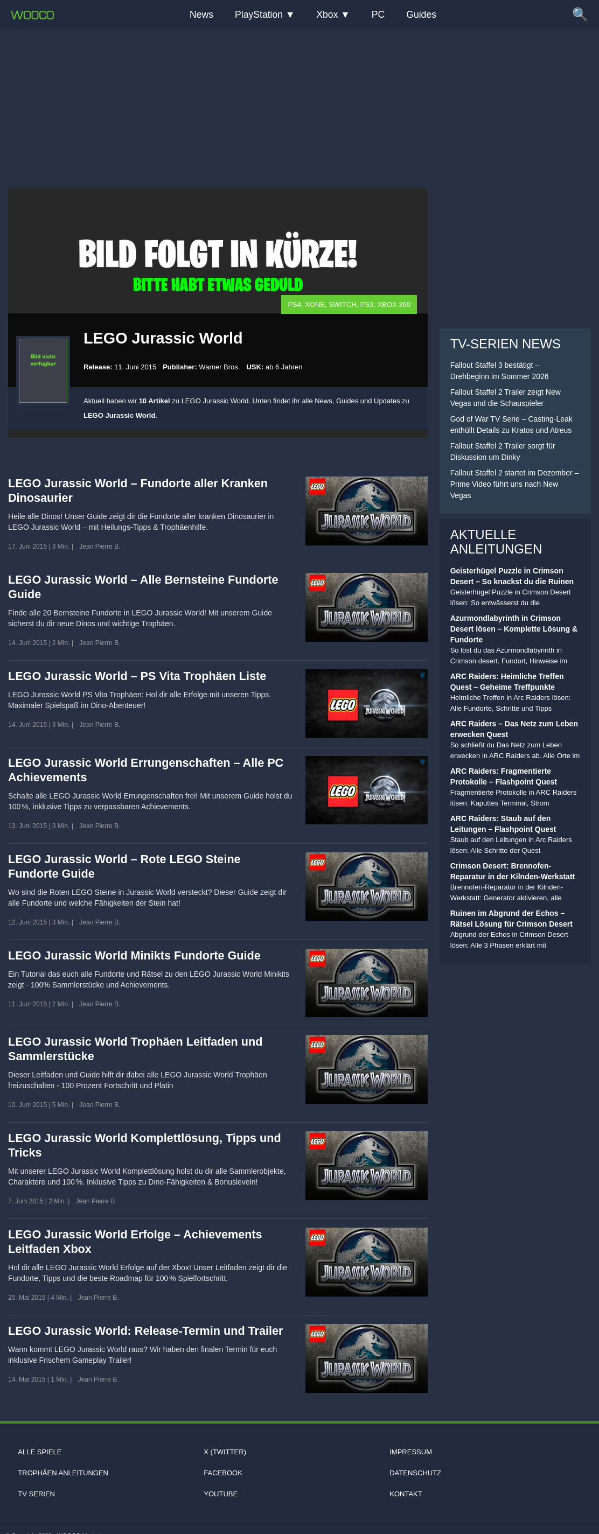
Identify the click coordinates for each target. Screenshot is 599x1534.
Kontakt (405, 1494)
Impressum (410, 1452)
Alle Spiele (39, 1452)
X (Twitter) (225, 1452)
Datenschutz (415, 1473)
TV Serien (36, 1494)
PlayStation (259, 14)
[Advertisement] (299, 99)
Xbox (327, 14)
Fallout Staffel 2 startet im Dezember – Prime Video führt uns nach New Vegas (514, 484)
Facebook (223, 1473)
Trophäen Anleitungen (63, 1473)
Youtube (221, 1494)
